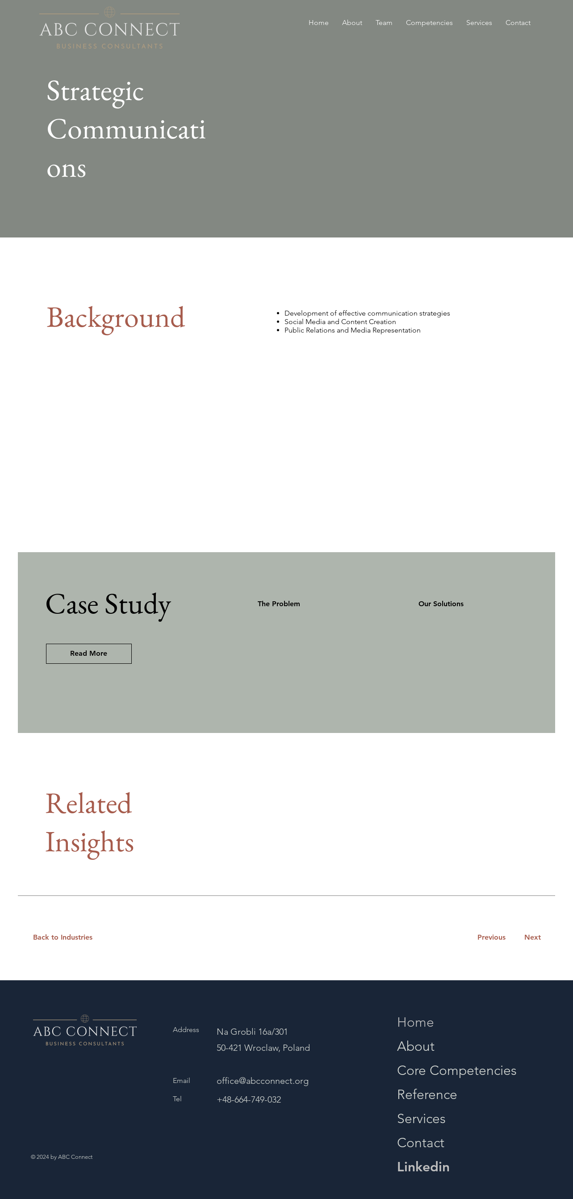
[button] (89, 654)
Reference (427, 1095)
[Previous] (491, 938)
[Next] (530, 938)
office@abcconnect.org (263, 1080)
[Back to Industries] (68, 938)
